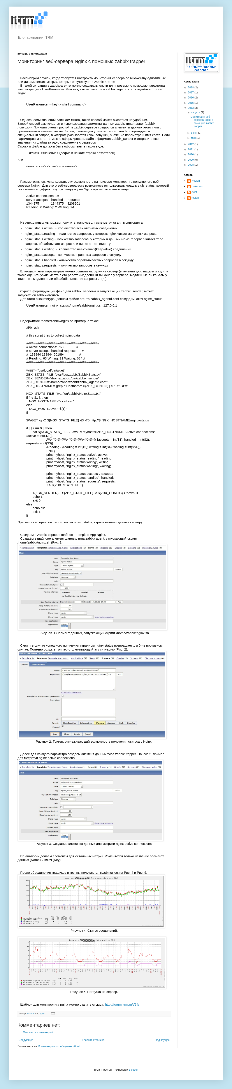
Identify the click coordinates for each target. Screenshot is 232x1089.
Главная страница (94, 1040)
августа (196, 112)
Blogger (133, 1069)
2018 (191, 87)
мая (194, 137)
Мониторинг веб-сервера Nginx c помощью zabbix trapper (202, 121)
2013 (191, 107)
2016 (191, 97)
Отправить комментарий (38, 1032)
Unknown (197, 186)
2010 (191, 154)
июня (194, 132)
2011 (191, 149)
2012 (191, 144)
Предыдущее (162, 1040)
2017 (191, 92)
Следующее (26, 1040)
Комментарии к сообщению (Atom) (59, 1046)
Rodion (196, 180)
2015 (191, 102)
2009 (191, 159)
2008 (191, 164)
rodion (195, 197)
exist (194, 192)
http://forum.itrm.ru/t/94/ (122, 1004)
